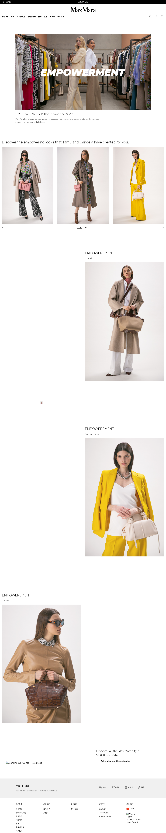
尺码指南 (19, 831)
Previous (3, 227)
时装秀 (52, 16)
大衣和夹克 (21, 16)
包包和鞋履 (32, 16)
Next (162, 227)
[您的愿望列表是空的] (162, 16)
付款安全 (19, 820)
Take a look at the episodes (115, 761)
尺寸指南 (74, 809)
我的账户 (46, 809)
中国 (132, 809)
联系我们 (19, 809)
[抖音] (140, 786)
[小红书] (129, 786)
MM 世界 (60, 16)
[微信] (102, 786)
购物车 (46, 813)
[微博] (115, 786)
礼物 (45, 16)
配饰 (40, 16)
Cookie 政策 (104, 813)
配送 (17, 823)
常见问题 (19, 816)
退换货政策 (20, 827)
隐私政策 (102, 809)
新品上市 (5, 16)
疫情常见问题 (21, 813)
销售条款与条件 (105, 816)
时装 (12, 16)
